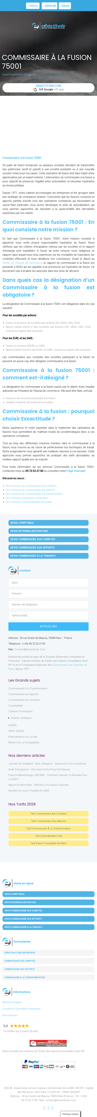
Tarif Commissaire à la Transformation (48, 828)
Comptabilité (15, 705)
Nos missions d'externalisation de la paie (29, 501)
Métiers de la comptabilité (23, 742)
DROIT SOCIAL (16, 731)
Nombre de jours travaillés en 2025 (28, 790)
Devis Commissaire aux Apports (32, 547)
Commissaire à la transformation (24, 977)
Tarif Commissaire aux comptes (48, 813)
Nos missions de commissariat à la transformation (34, 493)
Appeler (49, 6)
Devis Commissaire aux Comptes (32, 539)
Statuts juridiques (21, 717)
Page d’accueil (76, 470)
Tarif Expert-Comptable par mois (48, 843)
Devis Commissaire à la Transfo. (33, 555)
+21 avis (48, 88)
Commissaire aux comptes (19, 961)
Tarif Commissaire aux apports (48, 821)
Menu (33, 6)
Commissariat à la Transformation (27, 688)
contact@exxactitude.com (30, 649)
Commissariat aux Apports (23, 694)
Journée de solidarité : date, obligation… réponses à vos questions (47, 763)
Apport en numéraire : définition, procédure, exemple (38, 784)
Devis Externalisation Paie (29, 531)
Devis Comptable (22, 522)
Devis (64, 6)
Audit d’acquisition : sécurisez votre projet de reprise (39, 769)
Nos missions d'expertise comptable (27, 497)
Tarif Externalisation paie (48, 835)
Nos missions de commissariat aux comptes (31, 485)
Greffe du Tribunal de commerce (22, 262)
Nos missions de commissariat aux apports (30, 489)
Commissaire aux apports (19, 969)
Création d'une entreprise (19, 952)
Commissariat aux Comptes (24, 699)
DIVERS (12, 725)
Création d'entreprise (20, 711)
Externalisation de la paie (22, 736)
